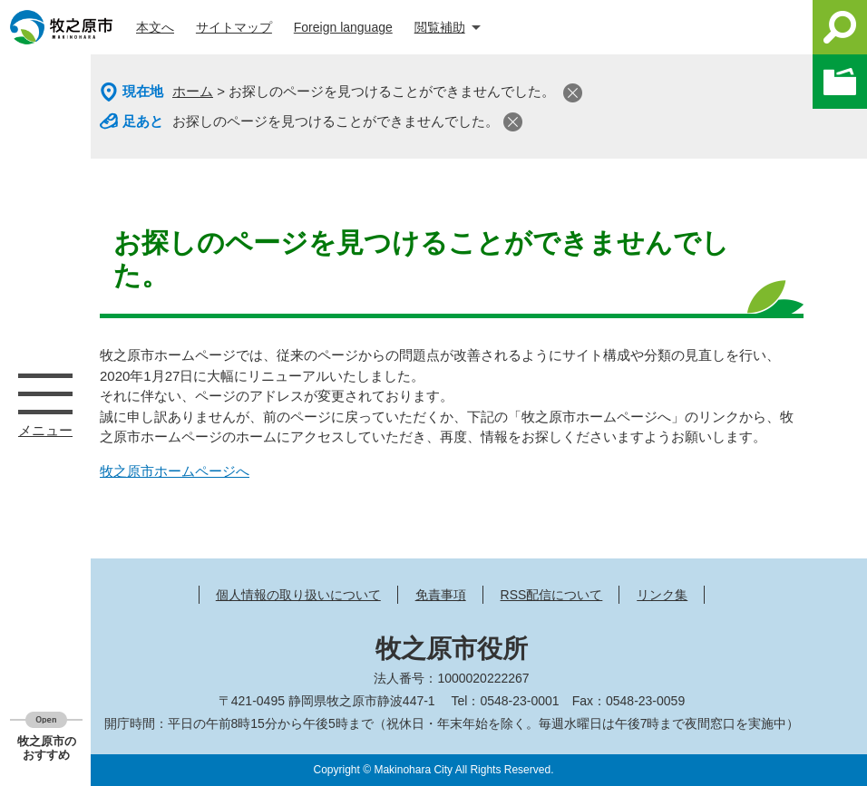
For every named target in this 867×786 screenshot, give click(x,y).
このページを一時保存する (840, 81)
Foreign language (343, 27)
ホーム (192, 91)
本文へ (155, 27)
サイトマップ (234, 27)
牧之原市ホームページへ (174, 471)
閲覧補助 (439, 27)
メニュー (45, 393)
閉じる (572, 92)
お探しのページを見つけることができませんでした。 (335, 121)
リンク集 (662, 594)
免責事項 (440, 594)
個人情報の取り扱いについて (298, 594)
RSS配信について (552, 594)
